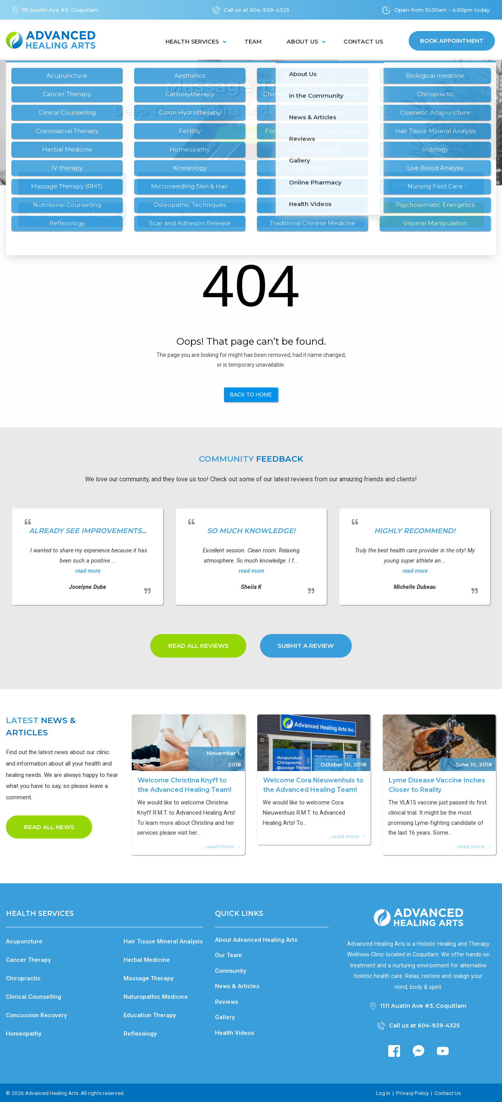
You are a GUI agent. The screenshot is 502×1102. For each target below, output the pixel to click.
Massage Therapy (148, 977)
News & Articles (237, 986)
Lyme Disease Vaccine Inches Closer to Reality (437, 785)
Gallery (225, 1017)
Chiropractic (23, 977)
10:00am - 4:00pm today (457, 10)
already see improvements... (87, 530)
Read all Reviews (198, 645)
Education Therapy (150, 1015)
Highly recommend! (414, 530)
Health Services (192, 41)
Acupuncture (24, 941)
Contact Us (363, 41)
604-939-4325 (269, 10)
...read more (221, 847)
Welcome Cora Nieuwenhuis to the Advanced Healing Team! (313, 785)
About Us (302, 41)
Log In (383, 1092)
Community (230, 970)
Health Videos (234, 1032)
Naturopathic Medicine (156, 996)
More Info (251, 135)
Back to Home (251, 394)
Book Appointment (452, 40)
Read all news (49, 827)
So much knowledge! (251, 530)
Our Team (228, 955)
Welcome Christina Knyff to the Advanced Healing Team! (184, 785)
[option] (251, 122)
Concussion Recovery (36, 1015)
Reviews (226, 1001)
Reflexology (140, 1033)
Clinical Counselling (33, 996)
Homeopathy (23, 1033)
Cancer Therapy (28, 959)
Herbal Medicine (147, 959)
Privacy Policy (412, 1092)
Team (253, 41)
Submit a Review (306, 645)
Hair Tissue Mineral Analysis (163, 941)
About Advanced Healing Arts (256, 939)
